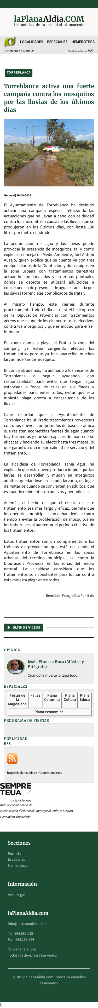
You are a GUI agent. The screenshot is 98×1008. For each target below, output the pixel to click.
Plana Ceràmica (52, 698)
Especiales (57, 42)
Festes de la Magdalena (17, 700)
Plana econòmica (49, 712)
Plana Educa (85, 698)
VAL (91, 51)
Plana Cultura (70, 698)
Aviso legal (16, 894)
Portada (14, 853)
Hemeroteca (83, 42)
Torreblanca (12, 51)
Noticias (28, 51)
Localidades (31, 42)
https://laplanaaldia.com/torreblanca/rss (34, 772)
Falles (35, 695)
